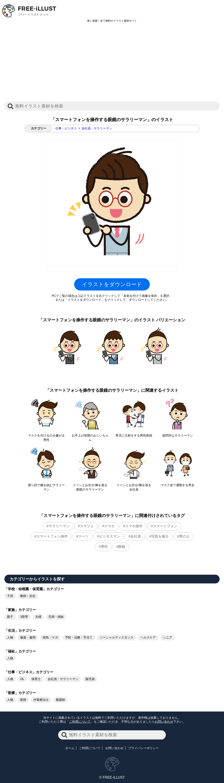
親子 (10, 616)
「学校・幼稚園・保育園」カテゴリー (34, 589)
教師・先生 (27, 596)
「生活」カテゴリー (20, 630)
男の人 (184, 536)
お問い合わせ (164, 721)
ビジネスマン (109, 536)
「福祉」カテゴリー (20, 651)
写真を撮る (160, 536)
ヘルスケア (148, 637)
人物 (10, 637)
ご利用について (80, 721)
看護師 (60, 699)
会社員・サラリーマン (97, 128)
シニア (167, 637)
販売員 (90, 679)
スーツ (83, 536)
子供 (10, 596)
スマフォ (87, 526)
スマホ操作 (134, 526)
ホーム (69, 748)
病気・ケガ (50, 637)
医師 (23, 699)
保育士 (36, 679)
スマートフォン (165, 526)
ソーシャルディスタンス (116, 637)
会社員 (135, 536)
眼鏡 (121, 546)
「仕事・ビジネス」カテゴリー (28, 672)
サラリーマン (59, 526)
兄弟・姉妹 (56, 616)
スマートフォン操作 (52, 536)
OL (22, 679)
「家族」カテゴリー (20, 610)
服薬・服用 (27, 637)
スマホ (109, 526)
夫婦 (38, 616)
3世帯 (24, 616)
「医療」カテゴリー (20, 693)
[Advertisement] (112, 64)
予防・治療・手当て (79, 637)
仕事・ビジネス (66, 128)
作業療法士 (41, 699)
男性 (104, 546)
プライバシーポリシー (143, 748)
